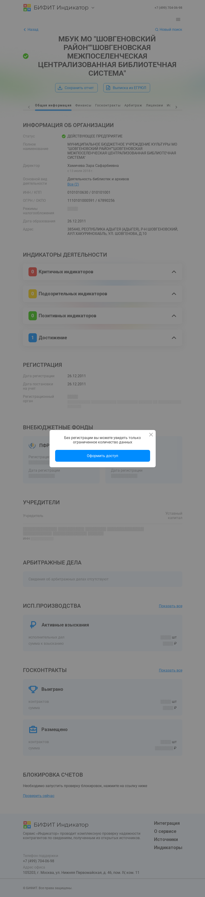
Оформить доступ (102, 456)
